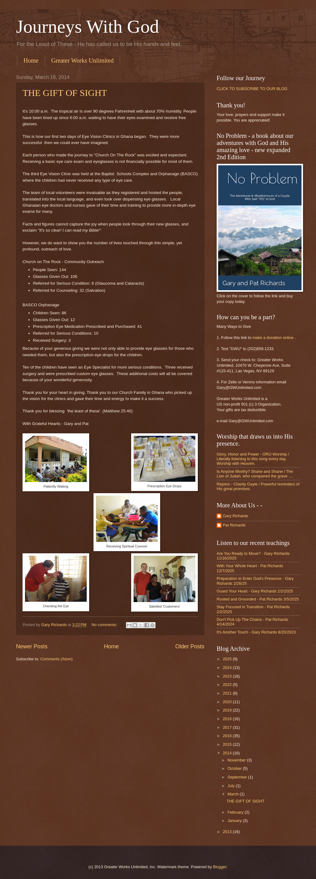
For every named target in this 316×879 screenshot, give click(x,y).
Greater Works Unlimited (82, 60)
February (235, 812)
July (231, 785)
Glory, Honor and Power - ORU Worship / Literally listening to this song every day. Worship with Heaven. (253, 459)
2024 (228, 667)
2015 (228, 744)
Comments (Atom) (56, 659)
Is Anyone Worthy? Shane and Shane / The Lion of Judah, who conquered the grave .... (255, 473)
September (237, 777)
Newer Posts (32, 646)
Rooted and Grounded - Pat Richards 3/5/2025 (258, 599)
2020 (228, 701)
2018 (228, 718)
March (233, 794)
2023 (228, 676)
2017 (228, 727)
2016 (228, 735)
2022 (228, 684)
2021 (228, 693)
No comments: (105, 624)
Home (31, 60)
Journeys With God (87, 26)
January (235, 820)
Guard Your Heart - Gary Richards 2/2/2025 (255, 591)
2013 (228, 831)
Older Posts (189, 646)
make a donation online (272, 337)
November (237, 760)
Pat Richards (234, 525)
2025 (228, 659)
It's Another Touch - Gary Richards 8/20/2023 (256, 632)
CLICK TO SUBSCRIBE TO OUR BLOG (252, 88)
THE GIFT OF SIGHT (65, 93)
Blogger (220, 867)
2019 (228, 710)
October (235, 768)
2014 (228, 753)
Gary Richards (235, 516)
